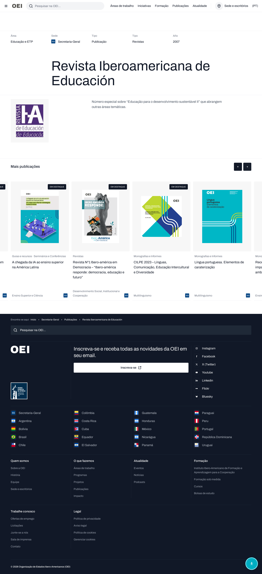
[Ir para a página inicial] (17, 6)
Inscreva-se (131, 368)
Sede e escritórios (21, 489)
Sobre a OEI (18, 468)
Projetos (79, 482)
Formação (161, 6)
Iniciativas (144, 6)
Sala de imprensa (21, 539)
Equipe (15, 482)
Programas (80, 475)
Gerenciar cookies (84, 539)
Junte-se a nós (19, 532)
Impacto (78, 495)
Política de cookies (85, 532)
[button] (238, 167)
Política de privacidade (87, 518)
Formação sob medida (207, 479)
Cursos (198, 486)
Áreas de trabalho (122, 6)
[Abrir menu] (6, 6)
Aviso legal (80, 525)
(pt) (255, 6)
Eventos (139, 468)
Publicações (180, 6)
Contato (15, 546)
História (15, 475)
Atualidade (200, 6)
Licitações (17, 525)
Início (33, 319)
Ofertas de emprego (22, 518)
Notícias (139, 475)
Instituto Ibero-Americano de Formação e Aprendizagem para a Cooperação (218, 470)
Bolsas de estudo (204, 493)
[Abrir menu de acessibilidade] (251, 563)
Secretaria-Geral (50, 319)
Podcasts (139, 482)
